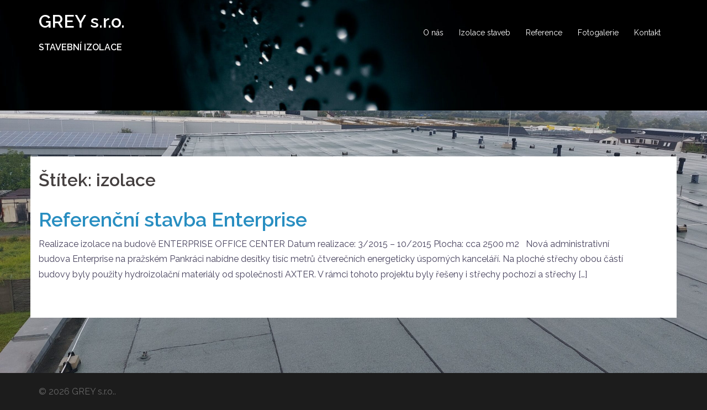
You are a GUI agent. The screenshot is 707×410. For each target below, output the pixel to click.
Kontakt (647, 32)
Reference (544, 32)
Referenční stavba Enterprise (173, 219)
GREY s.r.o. (82, 21)
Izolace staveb (484, 32)
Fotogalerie (598, 32)
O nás (433, 32)
